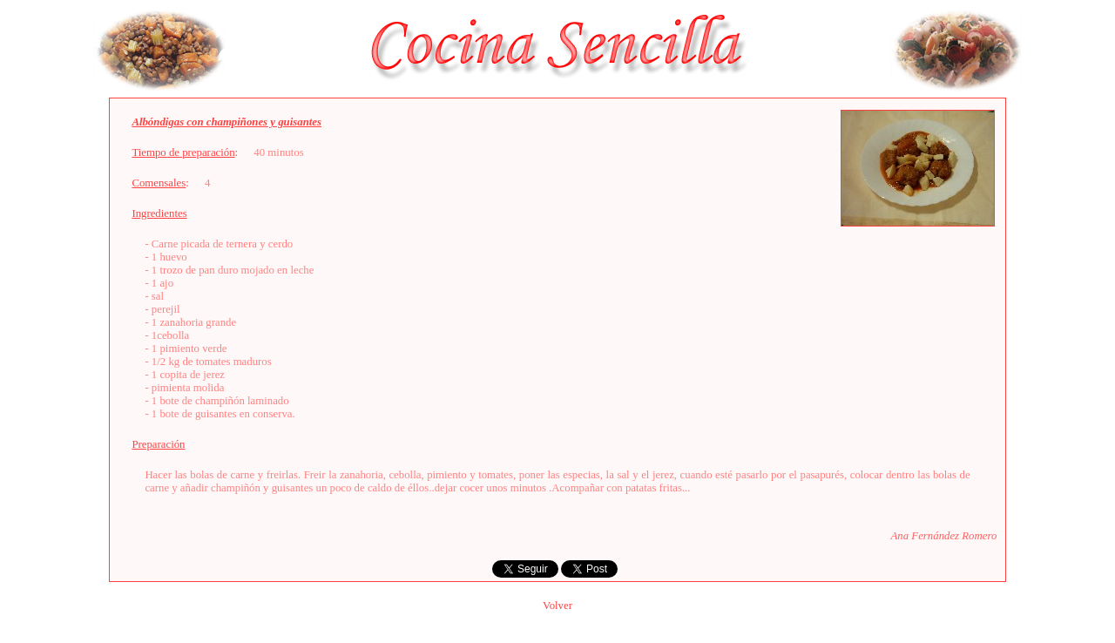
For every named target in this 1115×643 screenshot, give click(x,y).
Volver (557, 605)
